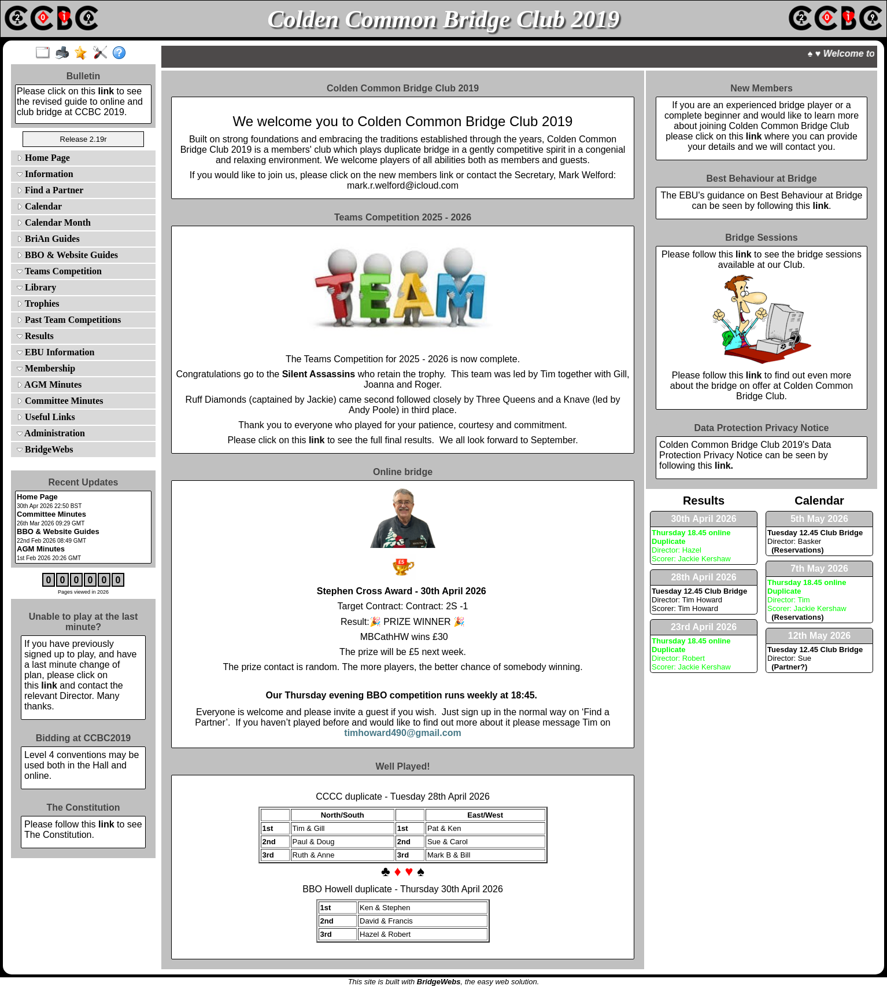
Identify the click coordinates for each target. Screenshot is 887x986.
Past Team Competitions (69, 320)
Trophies (38, 303)
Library (36, 287)
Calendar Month (54, 222)
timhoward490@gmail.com (402, 733)
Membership (46, 368)
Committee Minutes (60, 401)
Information (45, 174)
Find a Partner (50, 190)
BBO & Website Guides (67, 255)
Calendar (39, 206)
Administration (51, 433)
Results (35, 336)
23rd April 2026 (704, 627)
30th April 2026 (703, 519)
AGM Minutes (49, 384)
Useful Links (46, 417)
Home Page (43, 158)
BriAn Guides (48, 239)
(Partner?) (787, 667)
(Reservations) (795, 550)
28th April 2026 (703, 577)
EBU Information (55, 352)
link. (724, 465)
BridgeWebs (45, 449)
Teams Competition (59, 271)
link (106, 91)
